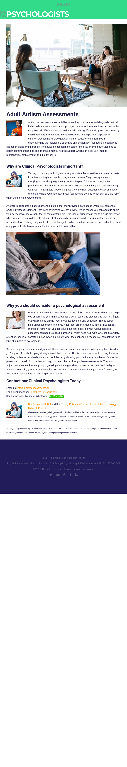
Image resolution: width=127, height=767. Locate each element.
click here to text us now (44, 392)
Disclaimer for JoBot (39, 404)
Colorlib (90, 469)
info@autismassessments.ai (33, 387)
